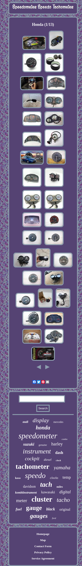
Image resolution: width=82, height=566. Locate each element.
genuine (43, 444)
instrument (37, 451)
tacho (63, 500)
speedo (35, 475)
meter (21, 500)
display (41, 420)
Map (43, 540)
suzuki (28, 444)
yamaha (62, 467)
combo (65, 439)
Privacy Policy (43, 552)
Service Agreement (42, 558)
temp (67, 477)
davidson (29, 486)
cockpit (32, 458)
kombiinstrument (26, 492)
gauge (34, 507)
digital (65, 491)
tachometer (32, 466)
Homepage (43, 534)
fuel (19, 509)
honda (43, 428)
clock (58, 460)
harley (57, 443)
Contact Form (42, 546)
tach (46, 484)
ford (54, 518)
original (64, 509)
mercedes (58, 422)
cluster (41, 499)
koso (18, 478)
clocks (54, 478)
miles (60, 486)
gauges (39, 515)
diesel (47, 459)
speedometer (38, 436)
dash (59, 452)
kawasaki (48, 492)
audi (25, 422)
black (50, 509)
